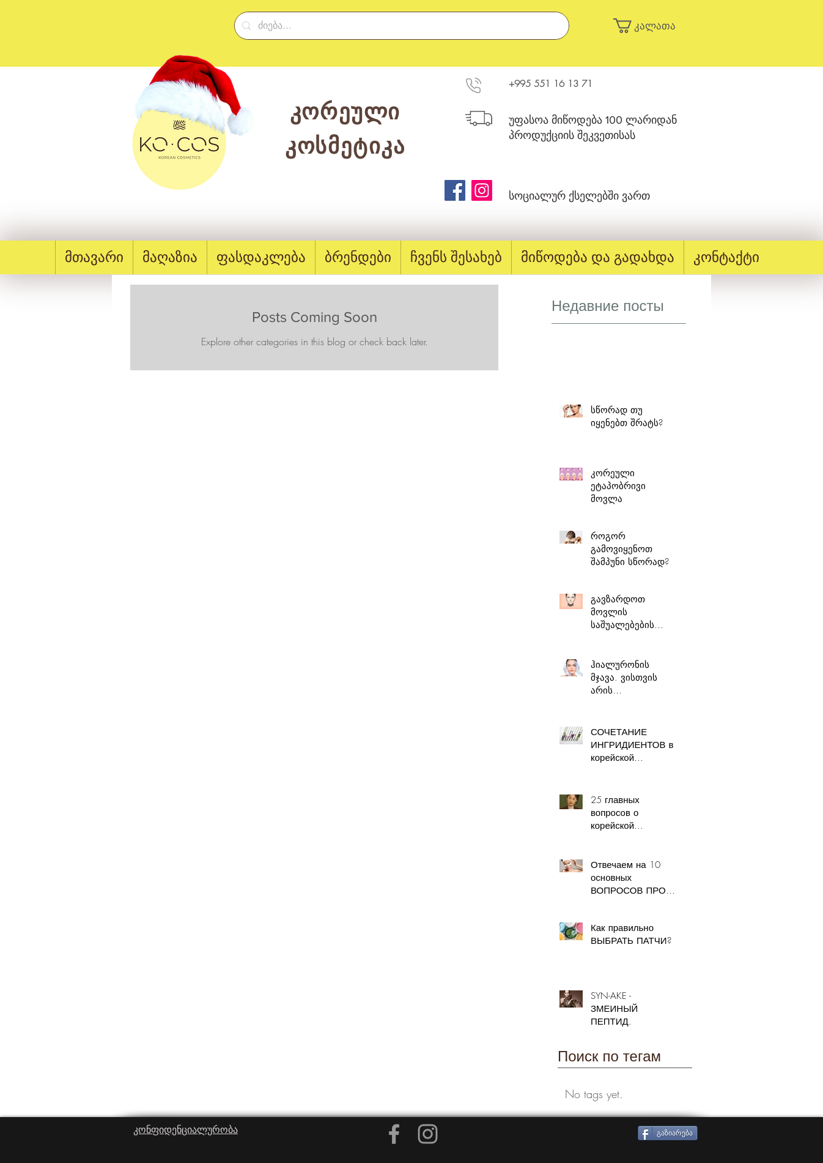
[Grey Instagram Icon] (428, 1134)
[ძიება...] (400, 25)
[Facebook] (455, 190)
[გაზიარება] (668, 1133)
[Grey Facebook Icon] (394, 1134)
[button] (650, 25)
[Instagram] (481, 190)
